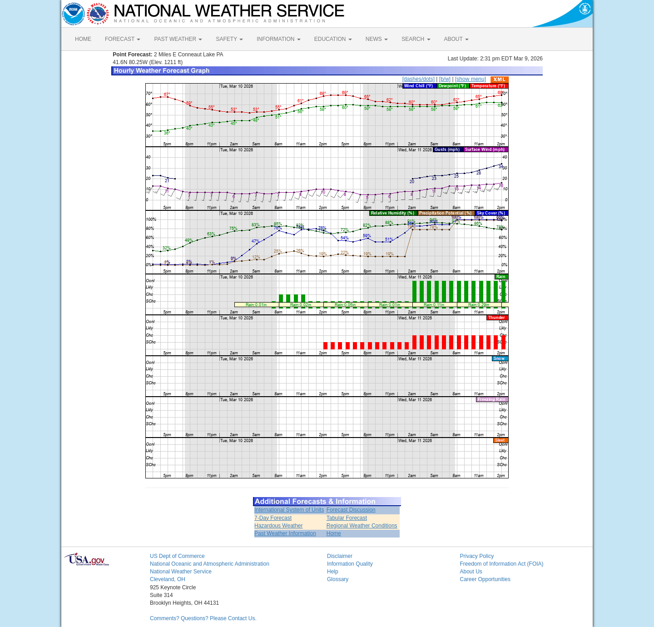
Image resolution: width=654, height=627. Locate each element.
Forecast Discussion (351, 510)
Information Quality (350, 564)
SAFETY (229, 39)
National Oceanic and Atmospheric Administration (209, 564)
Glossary (337, 579)
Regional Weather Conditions (362, 525)
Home (334, 533)
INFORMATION (278, 39)
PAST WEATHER (178, 39)
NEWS (377, 39)
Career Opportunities (485, 579)
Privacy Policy (477, 556)
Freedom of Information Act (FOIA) (502, 564)
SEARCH (415, 39)
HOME (83, 39)
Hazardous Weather (278, 525)
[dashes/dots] (418, 79)
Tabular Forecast (347, 518)
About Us (471, 571)
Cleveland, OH (167, 579)
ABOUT (456, 39)
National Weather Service (181, 571)
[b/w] (445, 79)
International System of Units (289, 510)
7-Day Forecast (273, 518)
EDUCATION (333, 39)
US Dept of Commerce (177, 556)
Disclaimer (339, 556)
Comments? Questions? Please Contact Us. (203, 618)
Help (332, 571)
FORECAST (122, 39)
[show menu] (470, 79)
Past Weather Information (285, 533)
